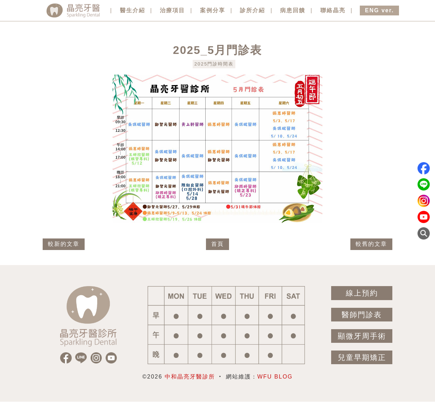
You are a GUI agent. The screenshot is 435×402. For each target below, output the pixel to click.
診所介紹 (252, 10)
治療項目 (172, 10)
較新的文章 (63, 244)
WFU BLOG (275, 377)
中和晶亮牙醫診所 (190, 377)
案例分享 (212, 10)
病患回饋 (292, 10)
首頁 (217, 244)
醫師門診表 (362, 315)
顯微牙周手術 (362, 336)
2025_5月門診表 (217, 50)
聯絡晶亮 (332, 10)
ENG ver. (379, 10)
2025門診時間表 (214, 64)
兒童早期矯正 (362, 357)
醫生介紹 (132, 10)
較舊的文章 (371, 244)
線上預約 (362, 293)
